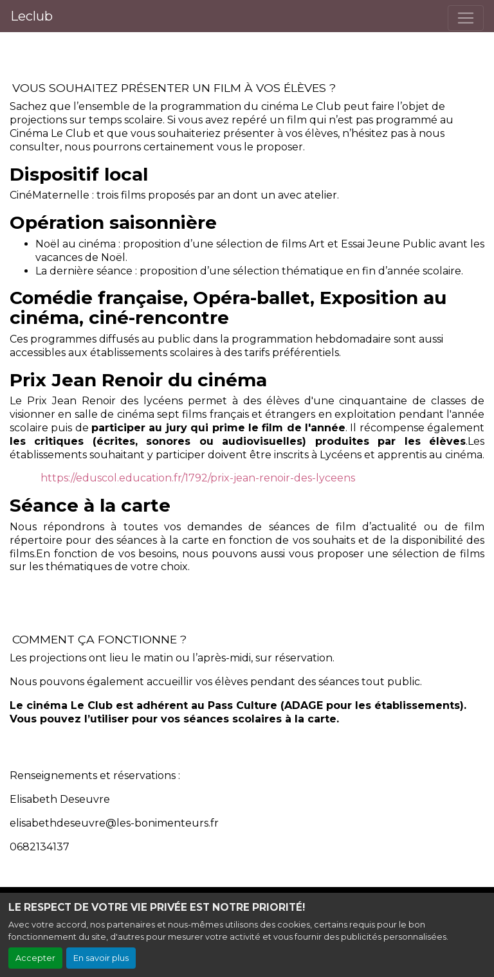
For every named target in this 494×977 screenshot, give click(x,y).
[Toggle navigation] (466, 18)
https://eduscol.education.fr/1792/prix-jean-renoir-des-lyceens (198, 478)
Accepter (35, 958)
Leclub (31, 16)
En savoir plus (101, 958)
